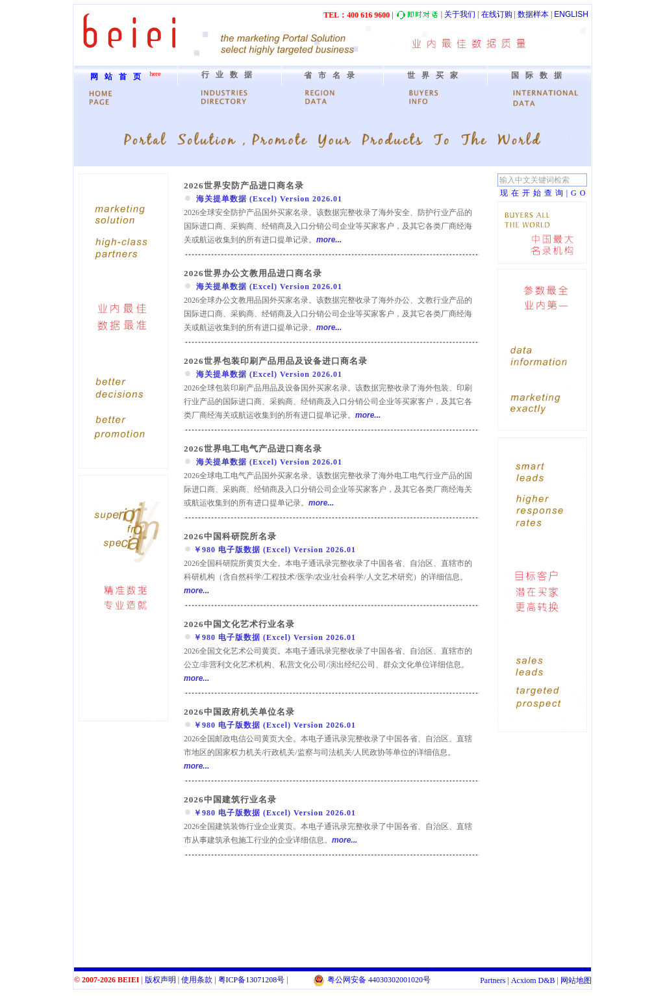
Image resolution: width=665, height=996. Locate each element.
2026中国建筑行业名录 (230, 799)
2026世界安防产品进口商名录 (244, 185)
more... (329, 239)
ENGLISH (571, 14)
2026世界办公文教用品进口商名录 (253, 273)
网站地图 (576, 980)
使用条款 (196, 979)
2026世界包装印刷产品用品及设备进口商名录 (276, 361)
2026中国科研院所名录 (230, 536)
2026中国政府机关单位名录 (239, 712)
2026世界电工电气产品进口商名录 (253, 448)
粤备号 (251, 979)
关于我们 (459, 14)
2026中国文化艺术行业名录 (239, 624)
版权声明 (160, 979)
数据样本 (533, 14)
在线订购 (496, 14)
